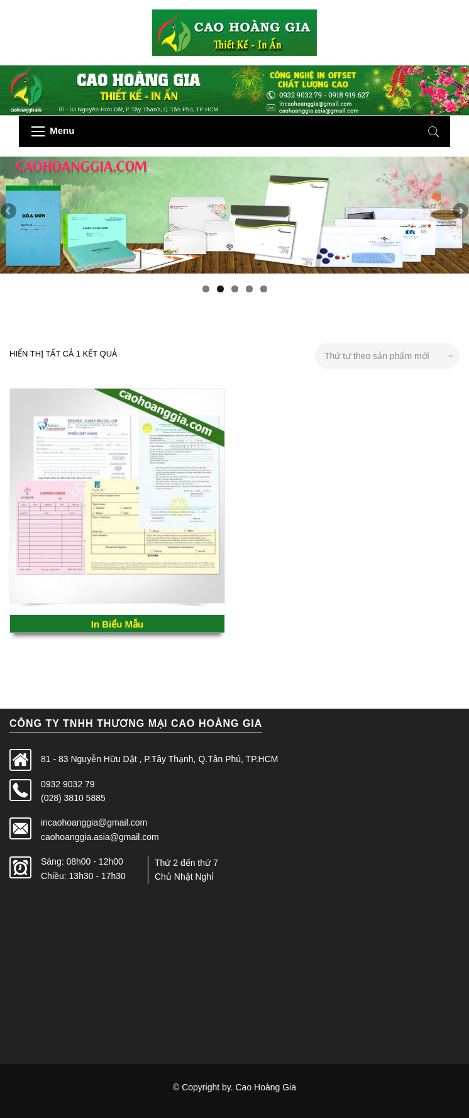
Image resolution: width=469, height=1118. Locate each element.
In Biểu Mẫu (117, 624)
